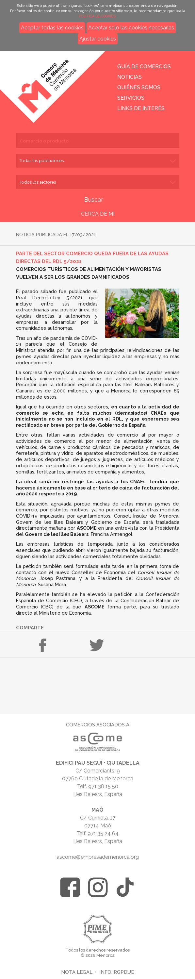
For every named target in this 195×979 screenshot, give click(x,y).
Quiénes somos (138, 87)
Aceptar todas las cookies (52, 28)
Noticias (129, 77)
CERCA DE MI (97, 214)
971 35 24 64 (103, 833)
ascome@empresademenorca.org (98, 857)
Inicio (52, 82)
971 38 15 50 (103, 786)
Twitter (96, 645)
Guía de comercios (144, 66)
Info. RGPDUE (116, 972)
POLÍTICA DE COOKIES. (98, 16)
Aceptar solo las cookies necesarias (131, 28)
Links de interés (141, 108)
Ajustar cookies (97, 39)
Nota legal (76, 972)
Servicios (130, 98)
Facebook (43, 645)
